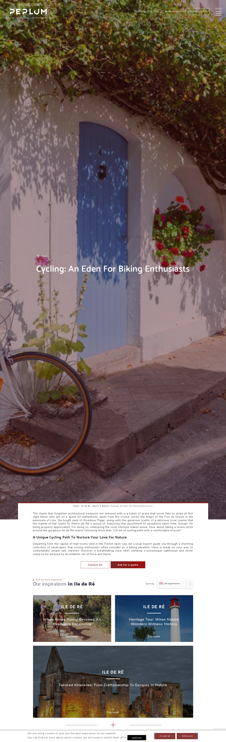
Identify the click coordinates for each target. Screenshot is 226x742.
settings (136, 737)
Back (42, 256)
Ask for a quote (197, 11)
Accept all (164, 736)
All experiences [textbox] (172, 583)
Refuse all (187, 736)
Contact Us (95, 565)
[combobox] (175, 584)
